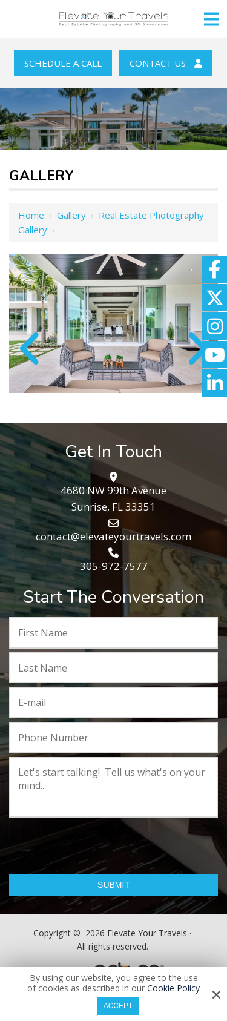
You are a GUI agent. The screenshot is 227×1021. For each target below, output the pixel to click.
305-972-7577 (114, 566)
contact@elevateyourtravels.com (113, 536)
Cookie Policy (173, 988)
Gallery (71, 215)
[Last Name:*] (113, 668)
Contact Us (166, 63)
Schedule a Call (63, 63)
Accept (118, 1006)
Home (31, 215)
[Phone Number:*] (113, 737)
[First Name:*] (113, 633)
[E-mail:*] (113, 702)
